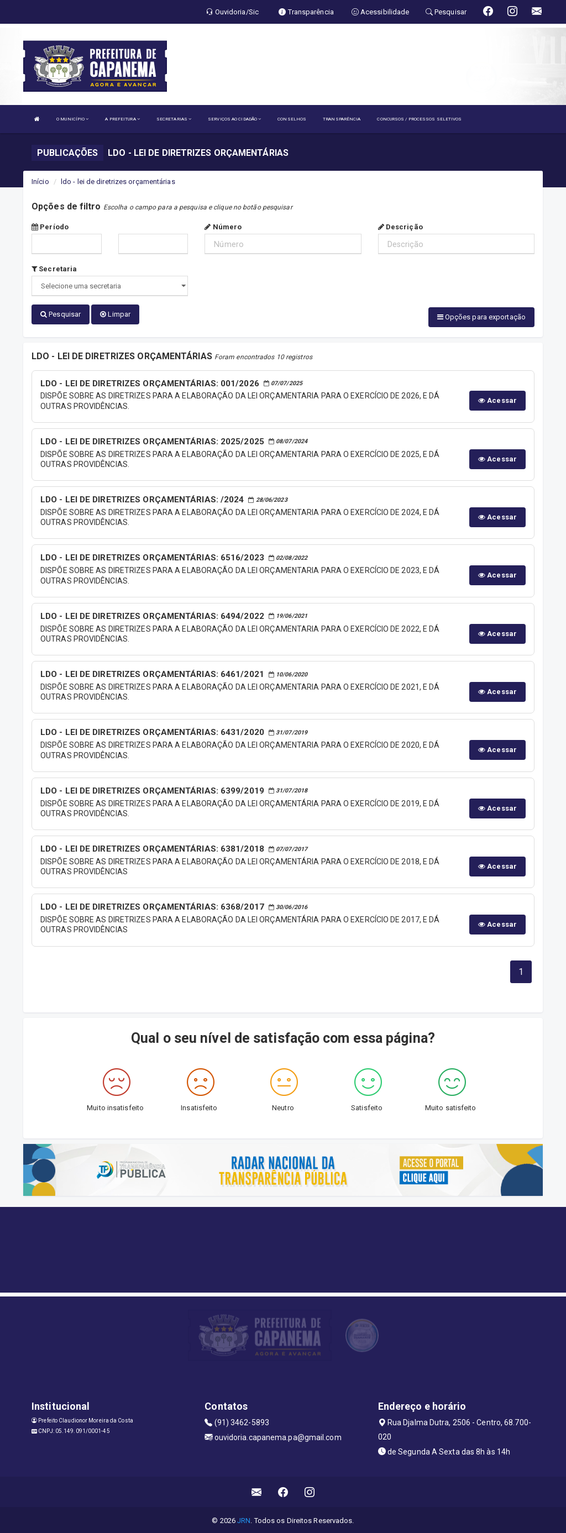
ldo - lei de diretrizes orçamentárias (118, 181)
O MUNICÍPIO (72, 119)
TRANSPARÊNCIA (341, 119)
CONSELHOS (291, 119)
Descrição (400, 227)
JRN (243, 1519)
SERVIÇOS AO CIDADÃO (234, 119)
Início (40, 181)
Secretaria (54, 269)
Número (223, 227)
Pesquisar (60, 314)
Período (50, 227)
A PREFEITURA (122, 119)
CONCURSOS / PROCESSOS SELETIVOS (419, 119)
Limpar (115, 314)
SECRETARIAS (173, 119)
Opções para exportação (481, 317)
